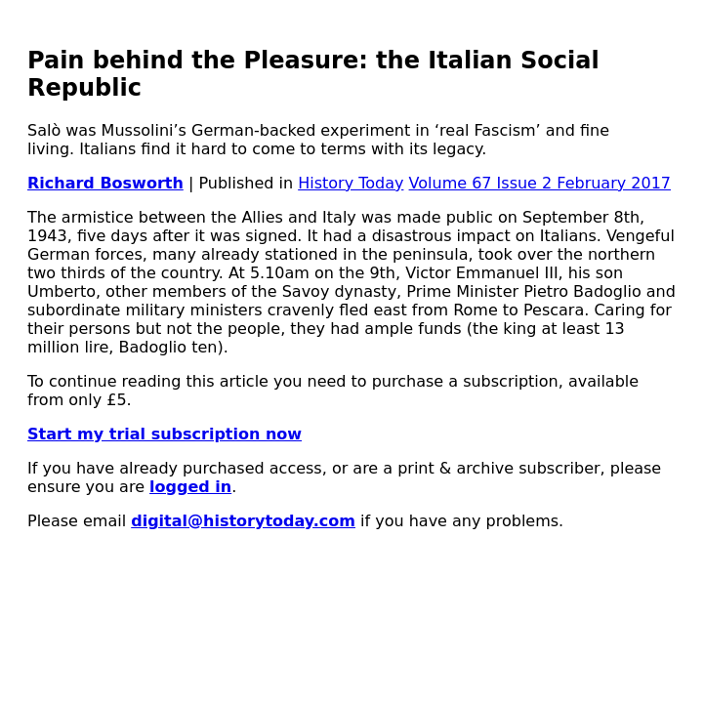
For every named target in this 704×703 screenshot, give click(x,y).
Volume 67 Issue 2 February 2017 (540, 183)
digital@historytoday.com (243, 521)
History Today (350, 183)
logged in (190, 486)
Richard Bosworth (105, 183)
